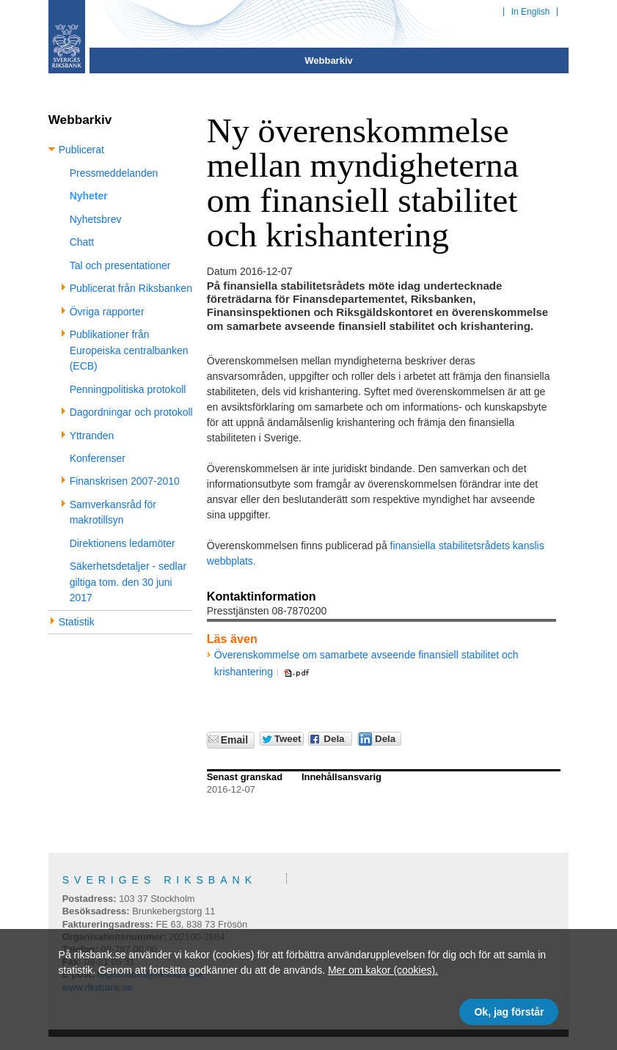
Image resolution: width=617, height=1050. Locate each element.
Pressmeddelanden (114, 173)
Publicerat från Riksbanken (131, 288)
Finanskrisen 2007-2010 (125, 481)
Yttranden (92, 435)
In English (530, 11)
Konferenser (97, 458)
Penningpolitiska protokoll (128, 389)
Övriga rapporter (107, 311)
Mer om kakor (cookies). (383, 970)
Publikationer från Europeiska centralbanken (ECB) (129, 350)
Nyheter (89, 196)
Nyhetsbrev (96, 219)
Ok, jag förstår (509, 1012)
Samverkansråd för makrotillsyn (113, 512)
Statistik (77, 622)
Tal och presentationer (120, 265)
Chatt (82, 242)
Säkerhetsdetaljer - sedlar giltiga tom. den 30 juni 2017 (128, 581)
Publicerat (81, 149)
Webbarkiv (328, 60)
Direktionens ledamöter (122, 543)
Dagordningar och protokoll (131, 412)
